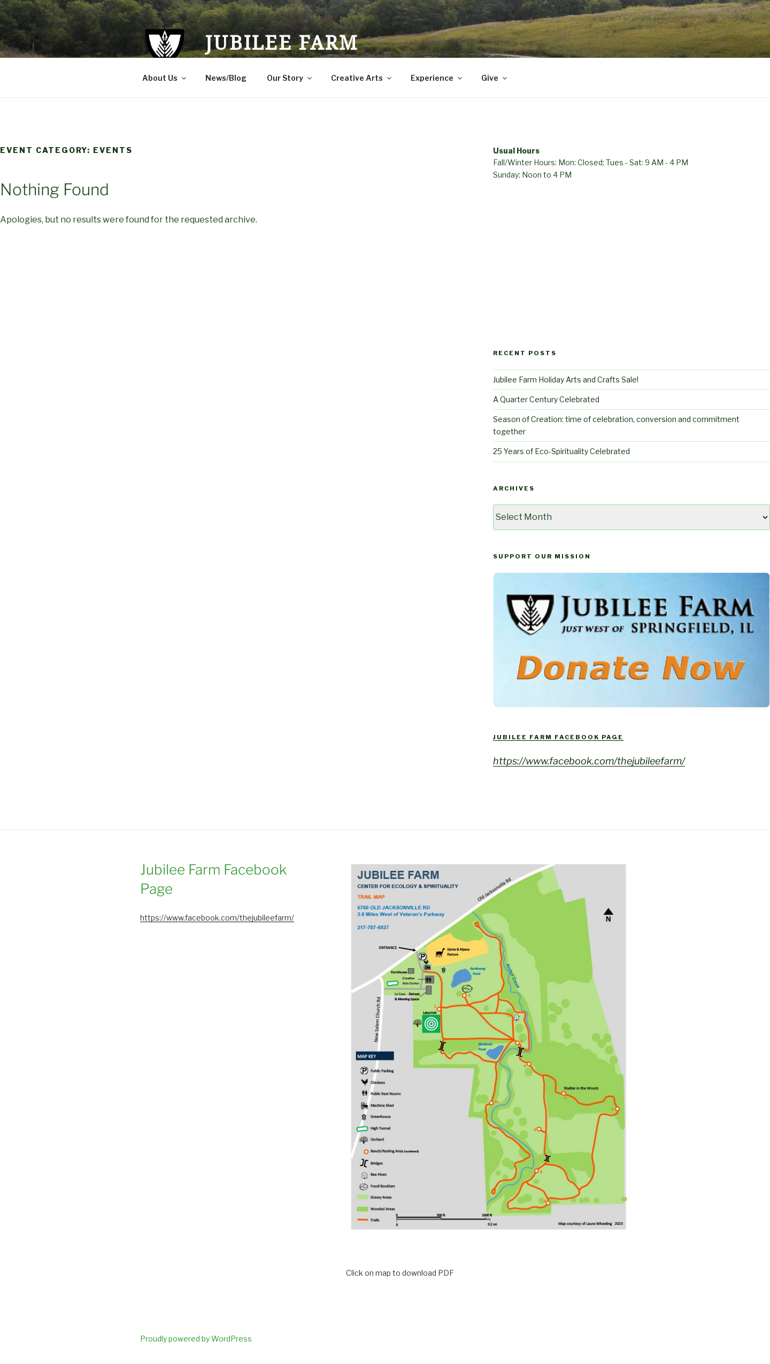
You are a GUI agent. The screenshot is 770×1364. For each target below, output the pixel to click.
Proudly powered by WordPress (196, 1338)
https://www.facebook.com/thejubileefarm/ (589, 761)
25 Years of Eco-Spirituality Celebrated (561, 451)
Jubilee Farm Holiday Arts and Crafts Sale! (565, 379)
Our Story (290, 77)
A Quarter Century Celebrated (546, 399)
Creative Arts (362, 77)
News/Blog (226, 77)
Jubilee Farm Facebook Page (558, 737)
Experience (437, 77)
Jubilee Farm (281, 42)
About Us (165, 77)
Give (495, 77)
